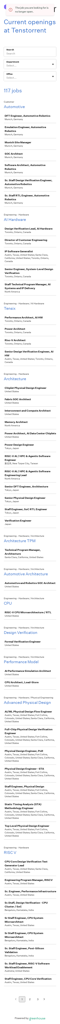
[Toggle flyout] (53, 64)
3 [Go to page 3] (38, 999)
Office (9, 74)
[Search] (30, 54)
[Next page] (44, 999)
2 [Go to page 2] (30, 999)
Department (12, 62)
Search (10, 49)
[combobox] (6, 65)
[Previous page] (15, 999)
